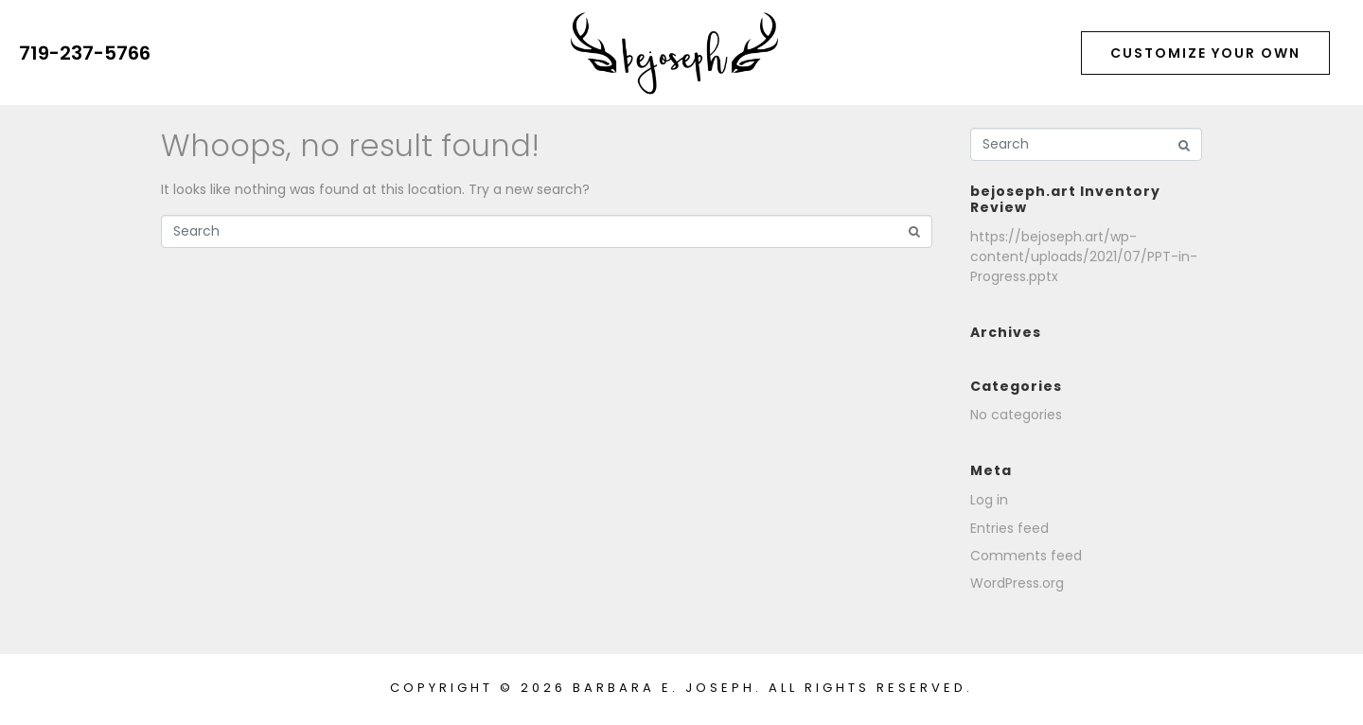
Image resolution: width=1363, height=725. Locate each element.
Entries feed (1009, 528)
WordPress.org (1017, 583)
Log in (989, 499)
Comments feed (1026, 555)
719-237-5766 (84, 53)
